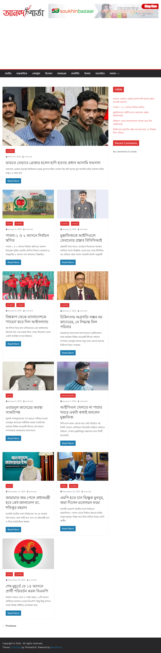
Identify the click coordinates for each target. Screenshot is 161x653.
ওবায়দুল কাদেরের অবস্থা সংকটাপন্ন (24, 410)
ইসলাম (87, 73)
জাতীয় (8, 73)
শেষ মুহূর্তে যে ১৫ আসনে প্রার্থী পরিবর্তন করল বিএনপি (27, 588)
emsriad (28, 156)
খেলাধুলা (36, 73)
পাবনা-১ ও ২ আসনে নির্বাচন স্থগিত (27, 238)
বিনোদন (48, 73)
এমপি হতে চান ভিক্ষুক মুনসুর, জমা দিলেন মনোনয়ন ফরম (82, 500)
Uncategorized (67, 395)
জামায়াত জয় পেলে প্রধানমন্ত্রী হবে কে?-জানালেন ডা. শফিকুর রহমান (28, 502)
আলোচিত (100, 73)
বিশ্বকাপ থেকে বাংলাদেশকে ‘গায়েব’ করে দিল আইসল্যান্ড (27, 319)
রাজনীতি (75, 73)
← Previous (9, 625)
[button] (117, 73)
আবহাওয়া (61, 73)
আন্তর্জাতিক (21, 73)
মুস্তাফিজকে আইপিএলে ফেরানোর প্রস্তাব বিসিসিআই (81, 238)
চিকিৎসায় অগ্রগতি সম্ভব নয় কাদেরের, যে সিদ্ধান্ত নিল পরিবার (81, 321)
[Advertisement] (80, 45)
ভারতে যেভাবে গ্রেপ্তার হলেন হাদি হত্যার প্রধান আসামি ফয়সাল (53, 162)
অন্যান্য (113, 73)
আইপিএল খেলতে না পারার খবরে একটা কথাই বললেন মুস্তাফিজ (81, 412)
